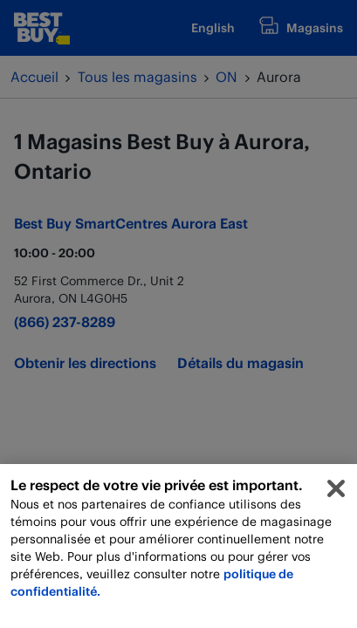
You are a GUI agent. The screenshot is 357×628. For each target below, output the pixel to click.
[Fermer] (336, 493)
